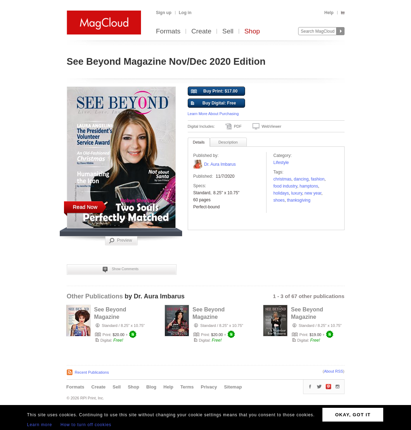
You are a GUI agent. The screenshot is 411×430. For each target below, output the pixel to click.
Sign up (164, 12)
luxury (296, 193)
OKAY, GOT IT (353, 414)
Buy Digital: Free (213, 103)
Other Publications (95, 296)
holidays (281, 193)
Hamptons (309, 186)
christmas (282, 179)
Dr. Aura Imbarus (220, 164)
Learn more (39, 424)
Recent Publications (92, 372)
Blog (151, 387)
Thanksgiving (298, 200)
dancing (301, 179)
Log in (185, 12)
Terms (187, 387)
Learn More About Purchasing (213, 114)
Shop (252, 31)
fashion (318, 179)
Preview (120, 241)
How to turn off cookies (85, 424)
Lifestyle (281, 162)
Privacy (209, 387)
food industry (285, 186)
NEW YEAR (312, 193)
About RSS (333, 371)
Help (328, 12)
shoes (279, 200)
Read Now (85, 207)
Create (201, 31)
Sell (227, 31)
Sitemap (233, 387)
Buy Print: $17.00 (214, 91)
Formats (168, 31)
